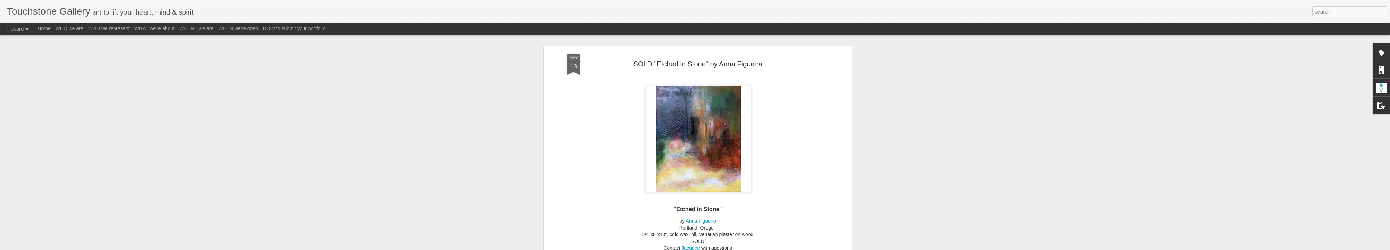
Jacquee (690, 245)
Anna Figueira (701, 218)
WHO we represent (109, 28)
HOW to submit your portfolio (294, 28)
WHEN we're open (238, 28)
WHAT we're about (154, 28)
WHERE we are (196, 28)
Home (44, 28)
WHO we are (69, 28)
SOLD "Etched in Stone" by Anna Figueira (697, 61)
